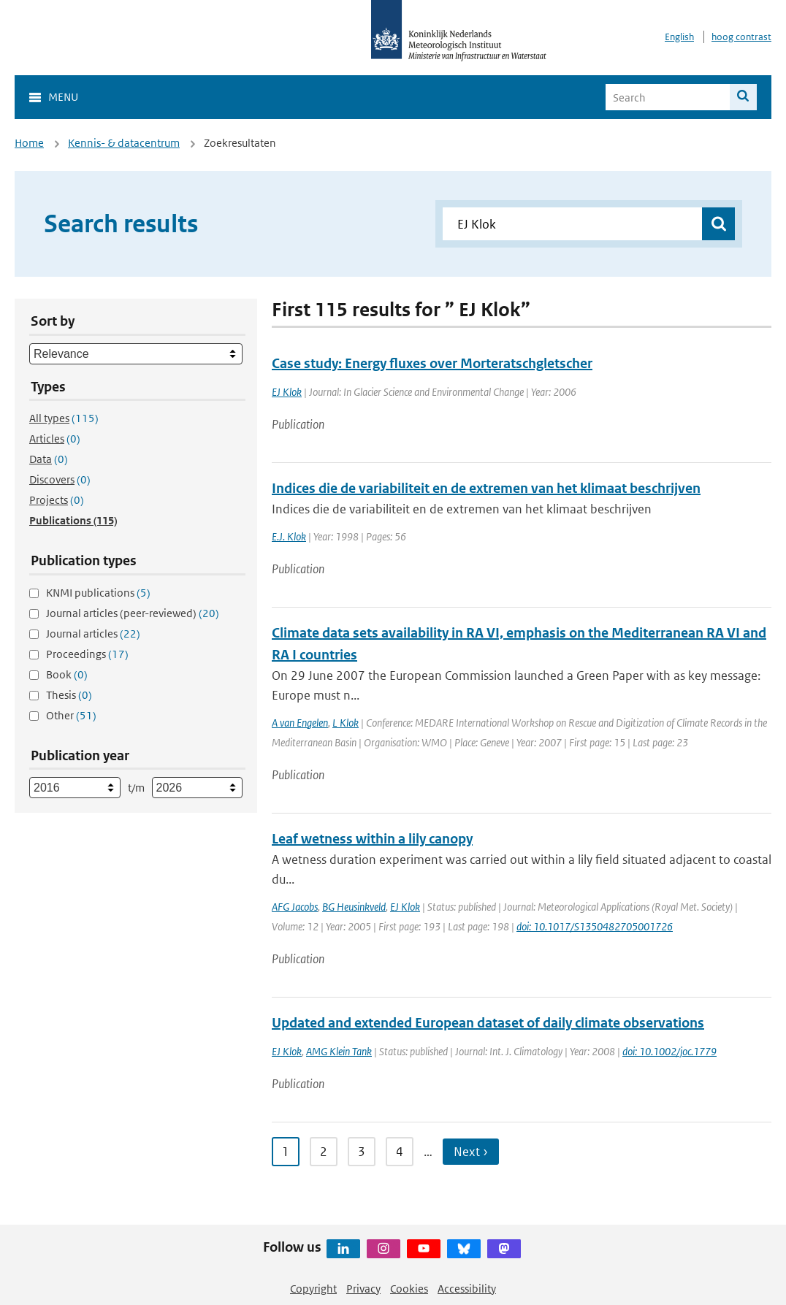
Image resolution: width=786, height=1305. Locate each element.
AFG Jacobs (295, 907)
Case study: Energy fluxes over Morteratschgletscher (432, 363)
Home (29, 143)
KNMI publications (98, 593)
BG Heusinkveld (354, 907)
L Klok (345, 723)
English (679, 37)
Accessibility (467, 1289)
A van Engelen (300, 723)
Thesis (69, 695)
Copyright (313, 1289)
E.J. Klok (289, 536)
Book (67, 674)
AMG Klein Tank (339, 1051)
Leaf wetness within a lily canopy (372, 838)
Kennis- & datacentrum (124, 143)
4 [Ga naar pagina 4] (399, 1152)
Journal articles (93, 633)
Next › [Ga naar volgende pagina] (471, 1152)
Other (71, 715)
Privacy (363, 1289)
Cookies (409, 1289)
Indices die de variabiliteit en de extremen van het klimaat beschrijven (486, 488)
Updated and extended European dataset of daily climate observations (488, 1022)
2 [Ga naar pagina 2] (323, 1152)
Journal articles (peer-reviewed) (132, 613)
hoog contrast (741, 37)
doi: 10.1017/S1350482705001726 (594, 926)
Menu (63, 97)
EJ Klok (287, 392)
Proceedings (87, 654)
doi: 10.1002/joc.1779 (669, 1051)
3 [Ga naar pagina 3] (361, 1152)
